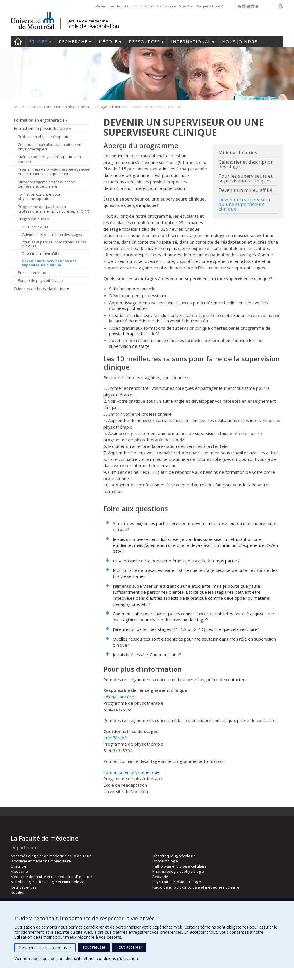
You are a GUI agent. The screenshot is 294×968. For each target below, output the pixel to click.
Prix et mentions (32, 272)
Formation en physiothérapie (69, 106)
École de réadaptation (92, 26)
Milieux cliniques (35, 227)
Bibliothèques (143, 6)
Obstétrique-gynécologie (174, 855)
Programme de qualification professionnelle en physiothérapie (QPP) (53, 209)
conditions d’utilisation (117, 958)
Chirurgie (18, 866)
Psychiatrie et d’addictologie (176, 881)
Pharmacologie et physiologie (178, 871)
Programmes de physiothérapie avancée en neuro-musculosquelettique (53, 171)
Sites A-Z (185, 6)
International (191, 41)
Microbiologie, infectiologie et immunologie (47, 881)
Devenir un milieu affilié (41, 253)
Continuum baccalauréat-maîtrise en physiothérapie (49, 147)
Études (38, 41)
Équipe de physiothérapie (40, 280)
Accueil (18, 41)
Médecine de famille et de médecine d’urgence (51, 876)
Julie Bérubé (115, 737)
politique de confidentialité (58, 958)
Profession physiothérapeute (43, 136)
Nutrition (18, 892)
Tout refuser (93, 947)
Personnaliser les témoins (45, 947)
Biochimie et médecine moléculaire (41, 861)
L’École (108, 41)
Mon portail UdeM (209, 6)
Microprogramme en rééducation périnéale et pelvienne (46, 184)
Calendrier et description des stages (52, 234)
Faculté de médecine (87, 21)
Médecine (19, 871)
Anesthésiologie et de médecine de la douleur (51, 855)
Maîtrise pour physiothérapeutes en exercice (49, 159)
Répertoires (105, 6)
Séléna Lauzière (118, 697)
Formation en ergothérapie (39, 120)
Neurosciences (24, 887)
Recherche (73, 41)
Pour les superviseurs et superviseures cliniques (54, 244)
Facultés (123, 6)
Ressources (144, 41)
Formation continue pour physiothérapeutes (39, 196)
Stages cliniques (111, 106)
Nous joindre (239, 41)
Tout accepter (129, 947)
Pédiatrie (160, 876)
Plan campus (166, 6)
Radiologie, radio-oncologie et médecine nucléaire (195, 887)
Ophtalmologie (165, 861)
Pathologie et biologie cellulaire (179, 866)
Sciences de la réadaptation (40, 288)
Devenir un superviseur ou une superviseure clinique (49, 263)
